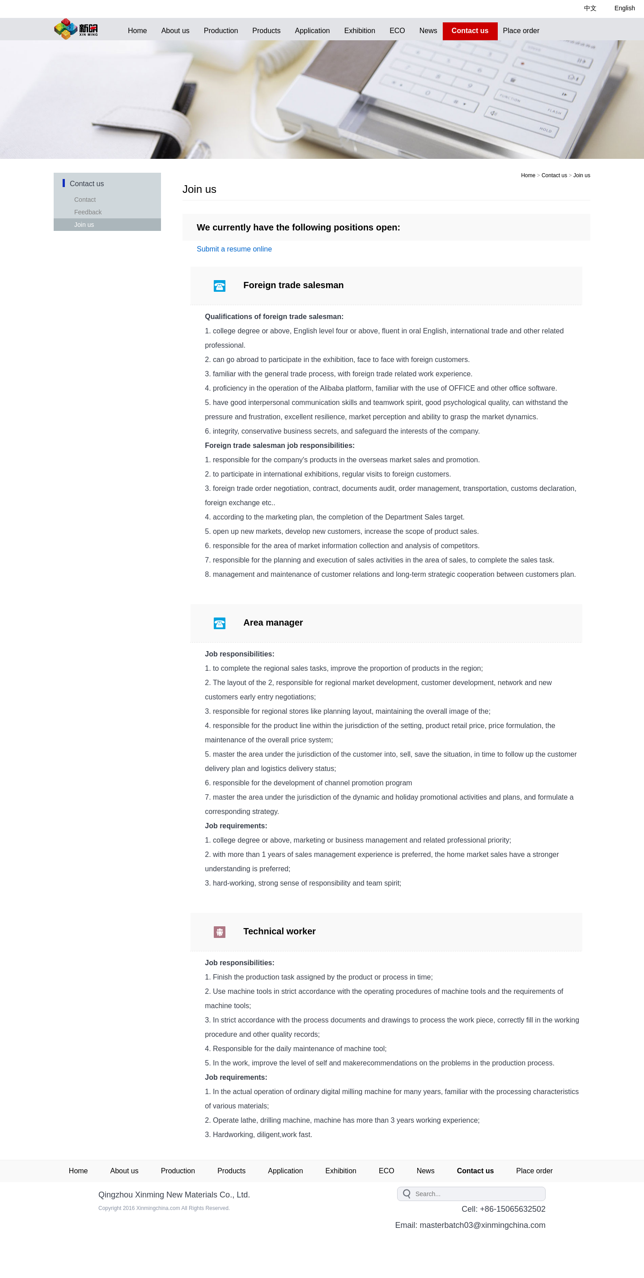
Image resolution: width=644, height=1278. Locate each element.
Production (221, 30)
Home (137, 30)
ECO (397, 30)
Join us (86, 224)
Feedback (90, 212)
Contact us (554, 175)
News (428, 30)
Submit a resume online (234, 249)
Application (312, 30)
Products (266, 30)
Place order (521, 30)
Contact (87, 199)
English (624, 8)
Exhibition (359, 30)
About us (175, 30)
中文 (590, 8)
